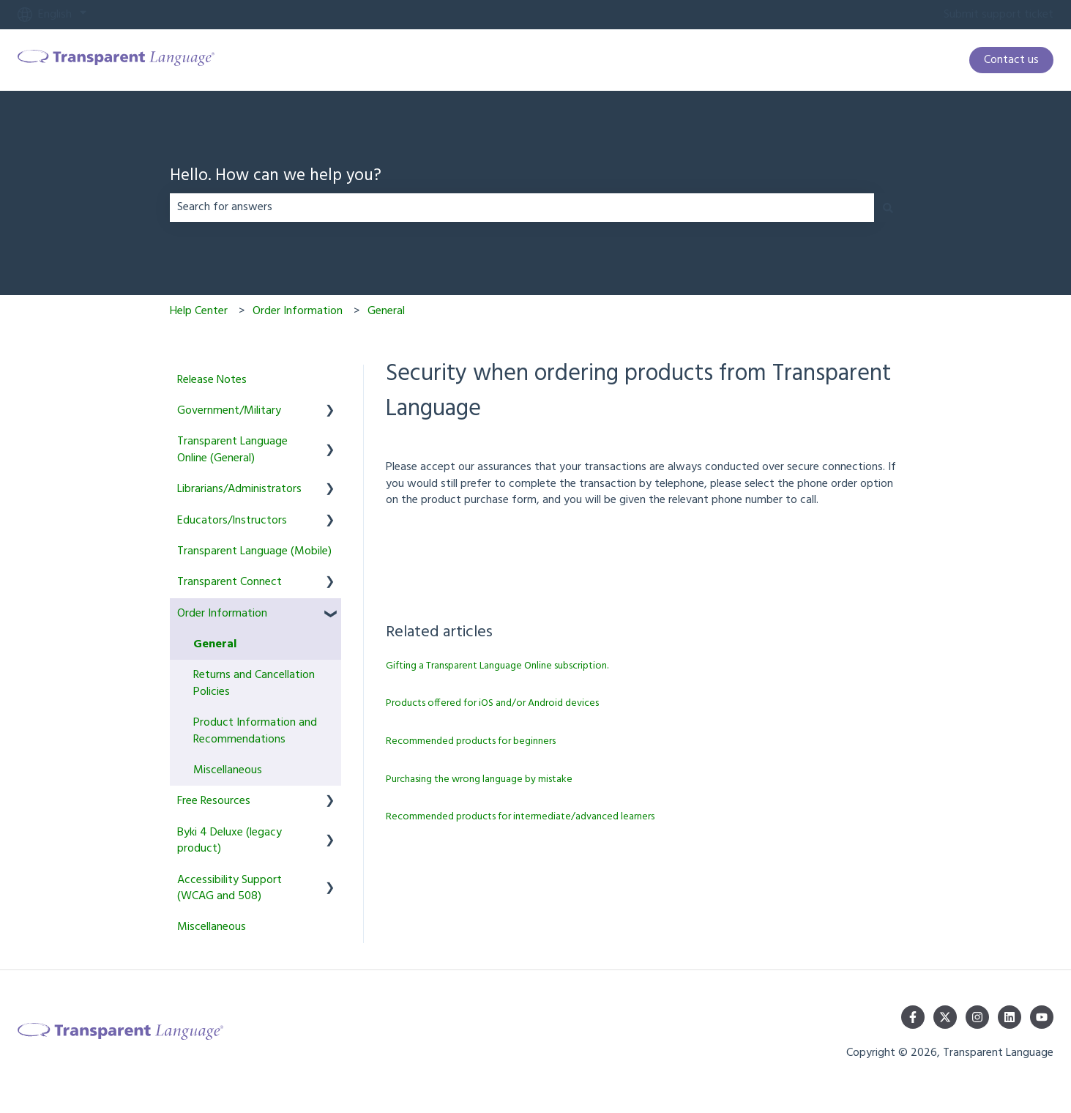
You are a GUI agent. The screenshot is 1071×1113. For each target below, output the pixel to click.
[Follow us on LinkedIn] (1009, 1017)
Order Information (298, 311)
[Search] (888, 207)
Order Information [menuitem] (222, 613)
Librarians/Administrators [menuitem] (239, 489)
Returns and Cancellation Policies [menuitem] (254, 683)
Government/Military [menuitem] (229, 410)
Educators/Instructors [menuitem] (232, 520)
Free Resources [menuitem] (213, 801)
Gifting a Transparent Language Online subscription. (497, 666)
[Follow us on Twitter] (945, 1017)
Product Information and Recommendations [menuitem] (255, 730)
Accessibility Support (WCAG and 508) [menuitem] (229, 888)
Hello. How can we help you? (275, 177)
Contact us (1011, 60)
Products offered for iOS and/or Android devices (492, 703)
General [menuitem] (214, 644)
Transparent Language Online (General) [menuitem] (232, 449)
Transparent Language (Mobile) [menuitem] (254, 551)
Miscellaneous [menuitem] (227, 770)
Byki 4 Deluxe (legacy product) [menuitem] (229, 840)
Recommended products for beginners (471, 741)
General (386, 311)
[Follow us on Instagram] (977, 1017)
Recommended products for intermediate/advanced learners (520, 816)
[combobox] (522, 207)
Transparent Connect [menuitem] (229, 582)
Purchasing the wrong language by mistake (479, 779)
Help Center (199, 311)
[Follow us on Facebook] (913, 1017)
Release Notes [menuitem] (212, 380)
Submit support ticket (998, 15)
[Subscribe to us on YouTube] (1041, 1017)
